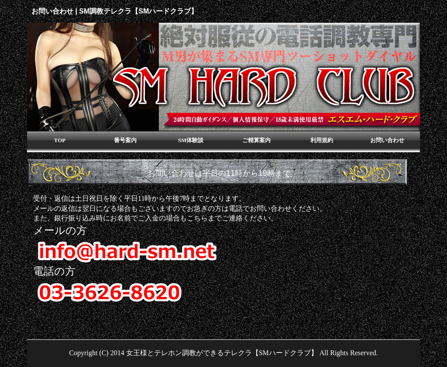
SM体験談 (191, 140)
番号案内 (125, 140)
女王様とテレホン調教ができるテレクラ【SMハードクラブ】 (222, 353)
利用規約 (321, 140)
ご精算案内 (256, 140)
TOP (60, 140)
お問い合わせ (387, 140)
